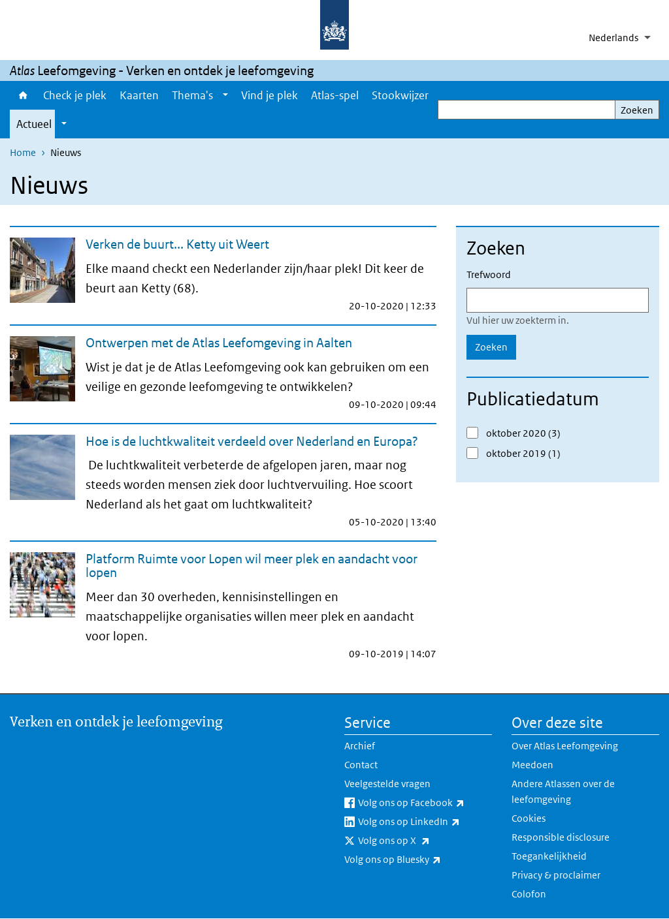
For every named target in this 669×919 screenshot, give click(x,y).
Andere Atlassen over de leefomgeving (563, 791)
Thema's (192, 95)
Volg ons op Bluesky (418, 859)
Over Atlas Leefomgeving (565, 746)
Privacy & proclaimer (556, 875)
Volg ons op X (422, 841)
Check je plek (74, 95)
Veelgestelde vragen (387, 783)
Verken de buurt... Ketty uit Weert (177, 244)
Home (23, 95)
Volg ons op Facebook (425, 803)
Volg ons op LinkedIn (425, 822)
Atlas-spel (335, 95)
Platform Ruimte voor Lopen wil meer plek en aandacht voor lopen (251, 565)
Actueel (34, 124)
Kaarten (139, 95)
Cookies (529, 818)
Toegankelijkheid (549, 856)
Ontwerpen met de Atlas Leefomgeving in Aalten (219, 342)
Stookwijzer (400, 95)
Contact (361, 764)
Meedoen (532, 764)
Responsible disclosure (561, 837)
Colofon (529, 894)
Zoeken (637, 110)
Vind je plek (269, 95)
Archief (359, 746)
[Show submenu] (225, 95)
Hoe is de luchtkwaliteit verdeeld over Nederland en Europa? (252, 441)
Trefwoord (488, 274)
